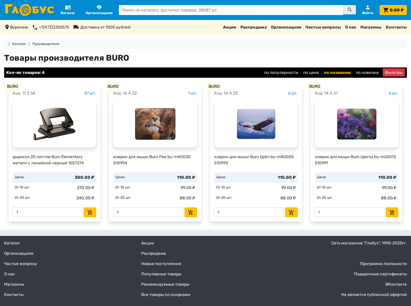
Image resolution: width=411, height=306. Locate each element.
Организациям (286, 27)
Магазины (371, 27)
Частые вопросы (323, 27)
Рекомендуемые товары (165, 284)
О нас (350, 27)
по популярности (281, 72)
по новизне (367, 72)
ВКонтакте (396, 284)
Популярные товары (161, 274)
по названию (337, 72)
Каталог (19, 44)
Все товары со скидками (165, 294)
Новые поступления (161, 263)
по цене (311, 72)
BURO (12, 86)
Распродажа (253, 27)
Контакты (396, 27)
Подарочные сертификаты (380, 274)
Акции (229, 27)
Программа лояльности (383, 263)
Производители (45, 44)
